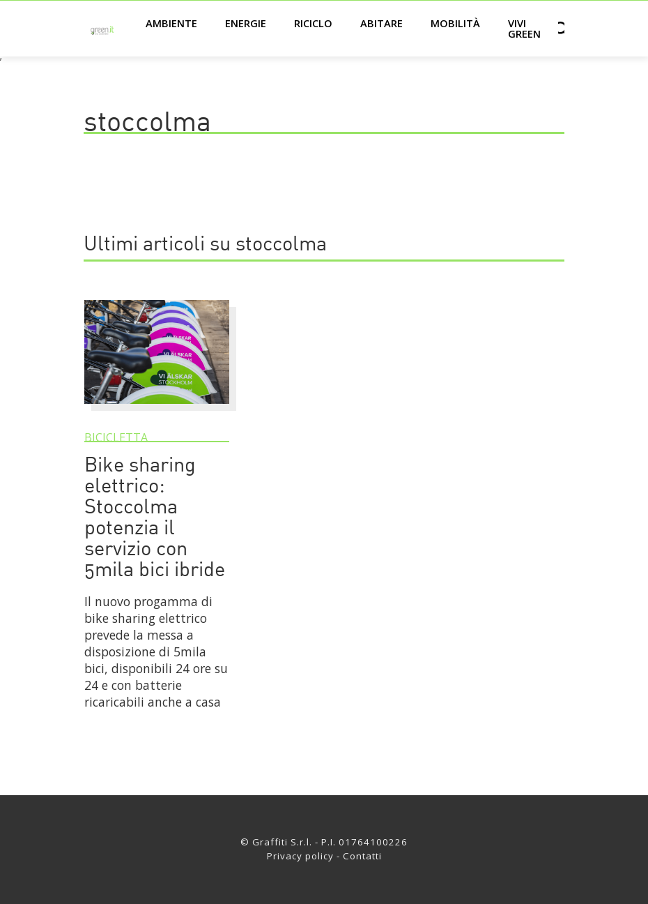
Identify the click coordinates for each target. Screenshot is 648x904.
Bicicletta (116, 437)
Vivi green (524, 28)
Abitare (381, 23)
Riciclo (313, 23)
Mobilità (455, 23)
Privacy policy (300, 856)
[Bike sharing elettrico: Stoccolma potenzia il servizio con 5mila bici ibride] (156, 410)
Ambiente (171, 23)
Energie (245, 23)
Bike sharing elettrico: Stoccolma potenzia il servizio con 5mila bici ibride (154, 518)
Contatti (362, 856)
